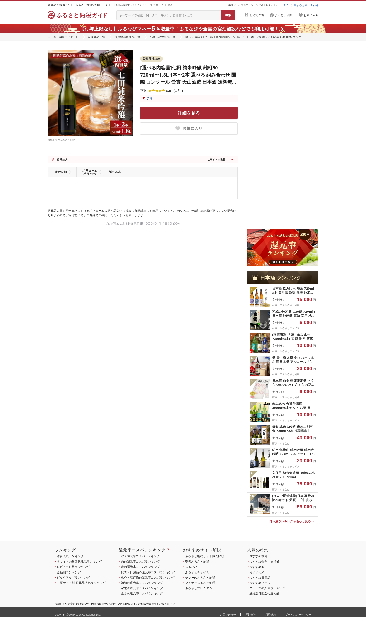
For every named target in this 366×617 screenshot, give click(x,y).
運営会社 (250, 614)
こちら (172, 514)
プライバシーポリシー (298, 614)
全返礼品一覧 (96, 37)
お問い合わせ (228, 614)
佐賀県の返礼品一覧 (127, 37)
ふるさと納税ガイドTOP (63, 37)
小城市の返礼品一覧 (162, 37)
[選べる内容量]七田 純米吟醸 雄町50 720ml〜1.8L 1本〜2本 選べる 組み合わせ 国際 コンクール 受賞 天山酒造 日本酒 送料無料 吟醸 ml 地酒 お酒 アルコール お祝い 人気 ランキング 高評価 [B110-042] (188, 81)
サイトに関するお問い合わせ (300, 5)
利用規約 (270, 614)
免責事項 (151, 603)
